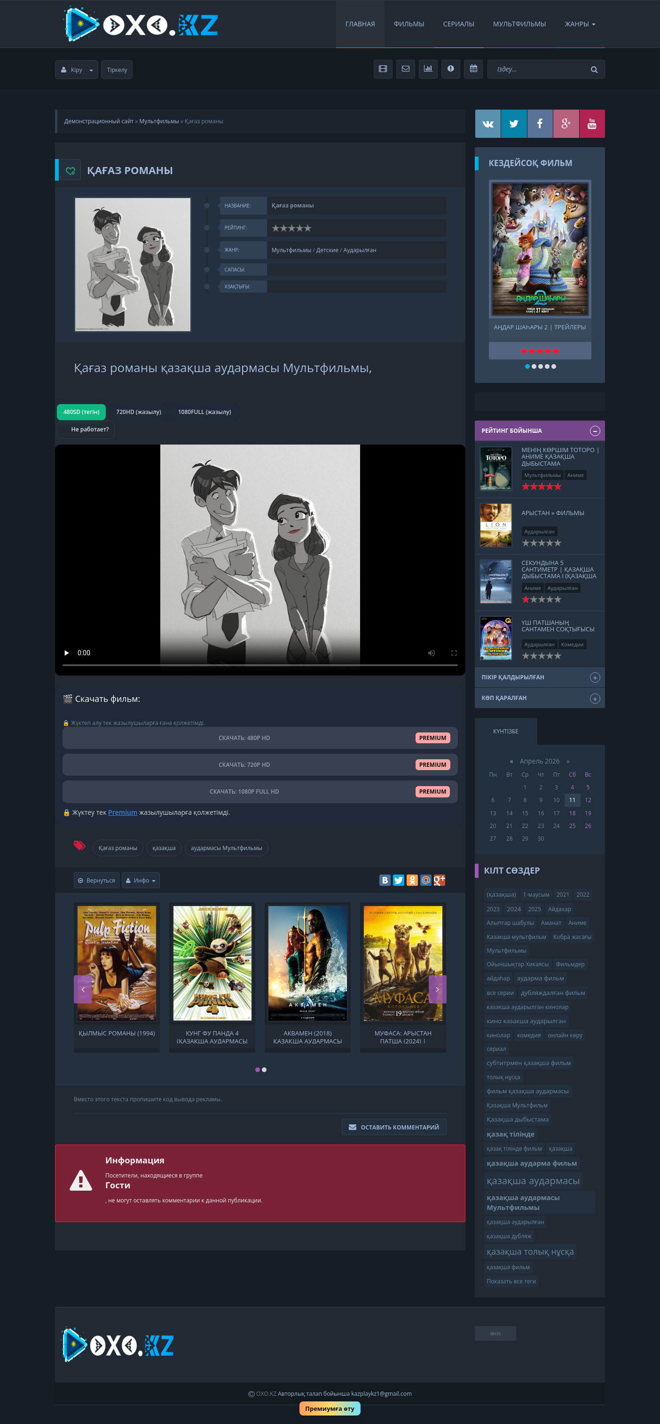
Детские (327, 250)
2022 (583, 895)
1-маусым (536, 895)
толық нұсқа (503, 1077)
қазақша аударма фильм (532, 1163)
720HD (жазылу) (138, 412)
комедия (529, 1035)
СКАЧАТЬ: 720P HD (260, 764)
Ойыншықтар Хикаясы (518, 964)
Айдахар (559, 909)
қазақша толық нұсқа (530, 1251)
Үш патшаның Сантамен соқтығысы (558, 625)
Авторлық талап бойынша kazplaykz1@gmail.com (345, 1394)
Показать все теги (511, 1281)
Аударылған (360, 250)
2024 (514, 909)
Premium (122, 812)
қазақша (164, 848)
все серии (500, 993)
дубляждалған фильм (553, 992)
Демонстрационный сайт (99, 121)
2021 (563, 895)
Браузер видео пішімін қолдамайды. (260, 560)
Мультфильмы (519, 23)
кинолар (499, 1035)
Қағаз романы (118, 848)
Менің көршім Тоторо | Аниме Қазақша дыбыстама (561, 456)
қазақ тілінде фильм (514, 1149)
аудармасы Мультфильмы (226, 848)
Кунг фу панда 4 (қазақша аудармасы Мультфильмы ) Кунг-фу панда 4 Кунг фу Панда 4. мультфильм (212, 1036)
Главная (360, 23)
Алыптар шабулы (510, 923)
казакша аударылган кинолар (528, 1007)
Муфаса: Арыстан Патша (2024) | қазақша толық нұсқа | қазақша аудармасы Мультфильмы (403, 1036)
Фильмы (409, 23)
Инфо (141, 880)
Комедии (572, 644)
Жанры (580, 23)
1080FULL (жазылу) (204, 412)
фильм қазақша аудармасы (528, 1091)
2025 (534, 909)
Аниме (575, 474)
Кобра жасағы (572, 937)
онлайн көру (565, 1035)
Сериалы (458, 23)
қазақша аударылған (515, 1222)
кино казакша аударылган (526, 1021)
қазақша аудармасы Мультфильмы (523, 1202)
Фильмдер (570, 964)
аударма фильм (540, 978)
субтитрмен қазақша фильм (529, 1062)
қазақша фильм (508, 1267)
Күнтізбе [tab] (506, 731)
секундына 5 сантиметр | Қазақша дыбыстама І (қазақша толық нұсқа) (559, 572)
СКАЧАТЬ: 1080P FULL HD (260, 791)
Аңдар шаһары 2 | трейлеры (540, 327)
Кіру (77, 70)
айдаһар (498, 978)
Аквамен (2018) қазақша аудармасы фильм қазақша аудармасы (307, 1036)
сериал (496, 1049)
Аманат (551, 923)
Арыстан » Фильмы (553, 513)
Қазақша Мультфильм (517, 1105)
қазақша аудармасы (533, 1180)
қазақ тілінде (511, 1134)
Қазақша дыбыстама (518, 1119)
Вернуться (96, 880)
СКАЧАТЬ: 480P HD (260, 737)
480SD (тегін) (81, 412)
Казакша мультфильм (516, 937)
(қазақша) (501, 894)
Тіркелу (117, 70)
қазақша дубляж (509, 1236)
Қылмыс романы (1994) (117, 1033)
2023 (493, 909)
